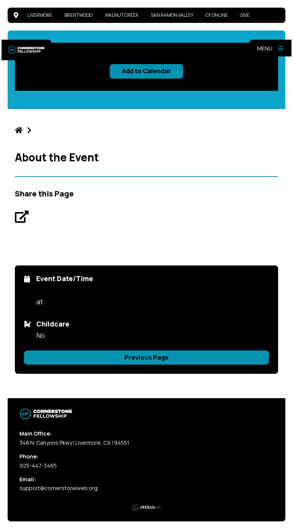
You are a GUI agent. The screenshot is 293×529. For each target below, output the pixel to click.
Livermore (39, 15)
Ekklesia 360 (146, 507)
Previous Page (146, 357)
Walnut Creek (121, 15)
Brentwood (78, 15)
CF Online (217, 15)
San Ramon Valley (172, 15)
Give (245, 15)
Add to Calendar (146, 71)
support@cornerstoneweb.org (58, 488)
